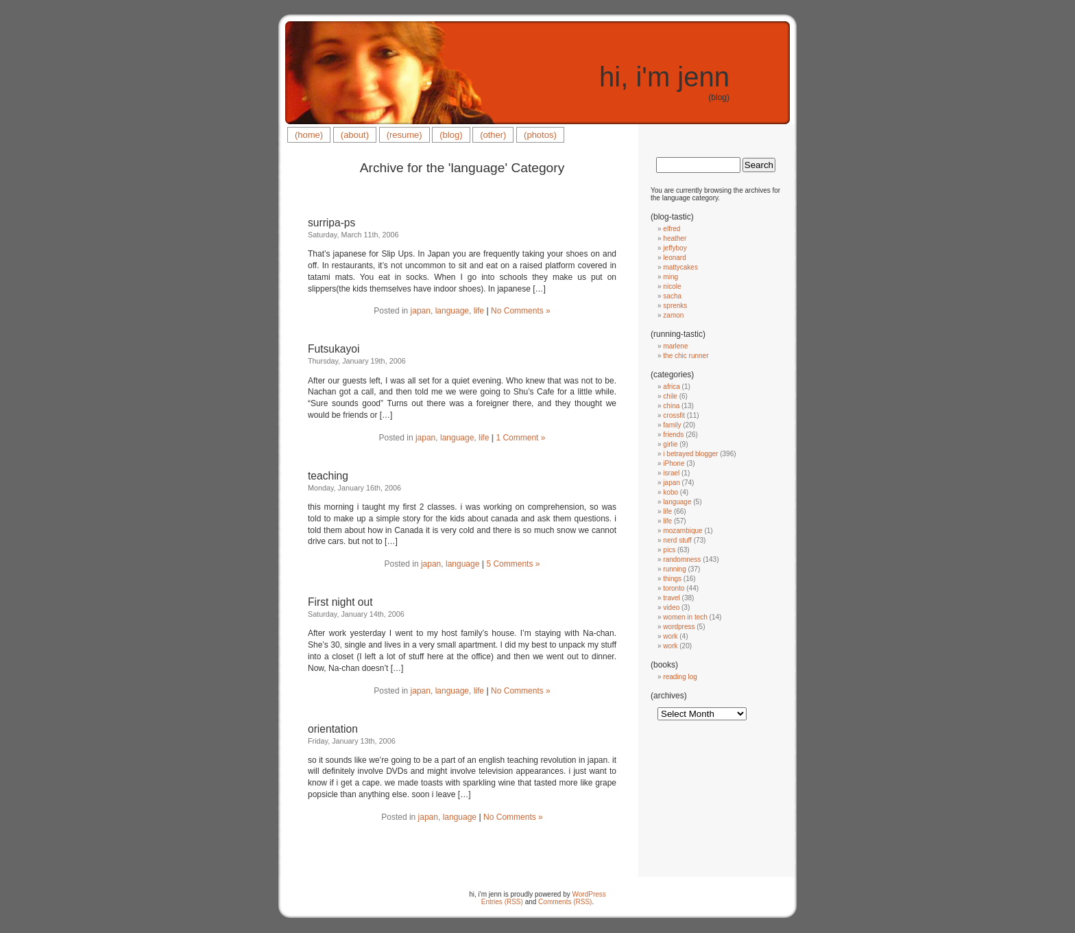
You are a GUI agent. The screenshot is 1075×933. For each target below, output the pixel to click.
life (479, 311)
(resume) (404, 135)
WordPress (589, 894)
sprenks (675, 305)
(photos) (540, 135)
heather (674, 238)
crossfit (674, 415)
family (672, 425)
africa (671, 386)
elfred (671, 229)
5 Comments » (513, 564)
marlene (675, 346)
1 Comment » (520, 437)
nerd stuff (677, 540)
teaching (328, 476)
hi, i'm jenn (664, 77)
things (672, 578)
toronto (673, 588)
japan (421, 311)
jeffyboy (674, 248)
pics (669, 550)
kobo (670, 492)
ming (670, 277)
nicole (672, 286)
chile (670, 396)
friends (673, 434)
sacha (672, 296)
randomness (682, 559)
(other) (493, 135)
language (452, 311)
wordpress (678, 626)
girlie (670, 444)
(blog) (450, 135)
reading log (680, 677)
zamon (673, 315)
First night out (340, 602)
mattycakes (680, 267)
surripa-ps (331, 222)
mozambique (682, 530)
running (674, 569)
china (671, 406)
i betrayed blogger (690, 454)
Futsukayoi (333, 349)
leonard (674, 257)
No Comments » (521, 311)
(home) (309, 135)
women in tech (685, 617)
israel (671, 473)
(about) (355, 135)
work (670, 636)
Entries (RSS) (502, 902)
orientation (333, 729)
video (671, 607)
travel (671, 598)
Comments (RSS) (565, 902)
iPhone (673, 463)
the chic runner (685, 355)
